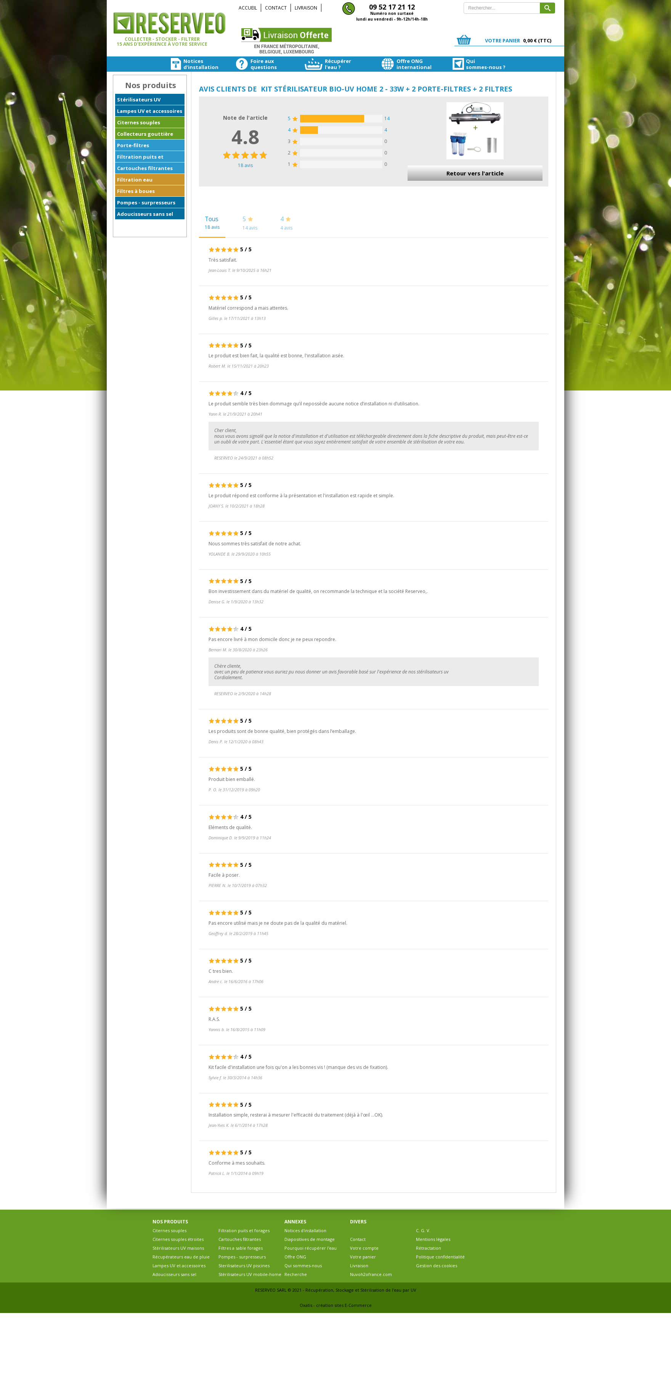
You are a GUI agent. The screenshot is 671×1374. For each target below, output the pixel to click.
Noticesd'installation (187, 64)
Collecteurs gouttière (145, 133)
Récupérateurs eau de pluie (181, 1257)
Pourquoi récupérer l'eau (310, 1248)
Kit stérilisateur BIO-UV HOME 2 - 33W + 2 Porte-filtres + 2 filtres (386, 88)
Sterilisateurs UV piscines (244, 1265)
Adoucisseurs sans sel (145, 214)
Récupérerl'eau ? (327, 64)
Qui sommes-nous (303, 1265)
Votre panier (363, 1257)
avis (245, 165)
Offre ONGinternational (402, 64)
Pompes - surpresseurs (146, 202)
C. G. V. (423, 1230)
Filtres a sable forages (240, 1248)
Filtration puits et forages (140, 157)
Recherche (295, 1274)
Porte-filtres (133, 145)
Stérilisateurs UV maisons (178, 1248)
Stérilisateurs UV (139, 99)
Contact (276, 8)
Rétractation (428, 1248)
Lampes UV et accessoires (149, 111)
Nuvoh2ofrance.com (371, 1274)
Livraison (306, 8)
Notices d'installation (305, 1230)
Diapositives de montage (309, 1239)
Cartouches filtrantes (145, 168)
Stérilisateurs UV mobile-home (249, 1274)
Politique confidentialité (440, 1257)
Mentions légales (433, 1239)
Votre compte (364, 1248)
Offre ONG (295, 1257)
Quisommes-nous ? (472, 64)
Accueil (248, 8)
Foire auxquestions (254, 64)
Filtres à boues (136, 191)
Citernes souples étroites (178, 1239)
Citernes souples (138, 122)
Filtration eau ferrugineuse (134, 180)
